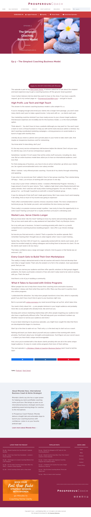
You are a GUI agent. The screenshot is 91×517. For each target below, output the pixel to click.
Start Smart (27, 370)
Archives (81, 459)
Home (3, 9)
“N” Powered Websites (54, 513)
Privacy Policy (81, 465)
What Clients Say (45, 9)
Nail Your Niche (13, 9)
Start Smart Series (36, 89)
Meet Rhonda (67, 9)
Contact (81, 462)
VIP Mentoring (25, 9)
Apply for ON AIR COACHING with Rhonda (46, 86)
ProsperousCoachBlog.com (48, 98)
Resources (57, 9)
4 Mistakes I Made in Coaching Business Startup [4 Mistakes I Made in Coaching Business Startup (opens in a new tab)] (43, 348)
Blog (81, 452)
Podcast (34, 9)
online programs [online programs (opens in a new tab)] (32, 302)
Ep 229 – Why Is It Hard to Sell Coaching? (50, 474)
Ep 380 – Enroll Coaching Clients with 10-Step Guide (17, 469)
